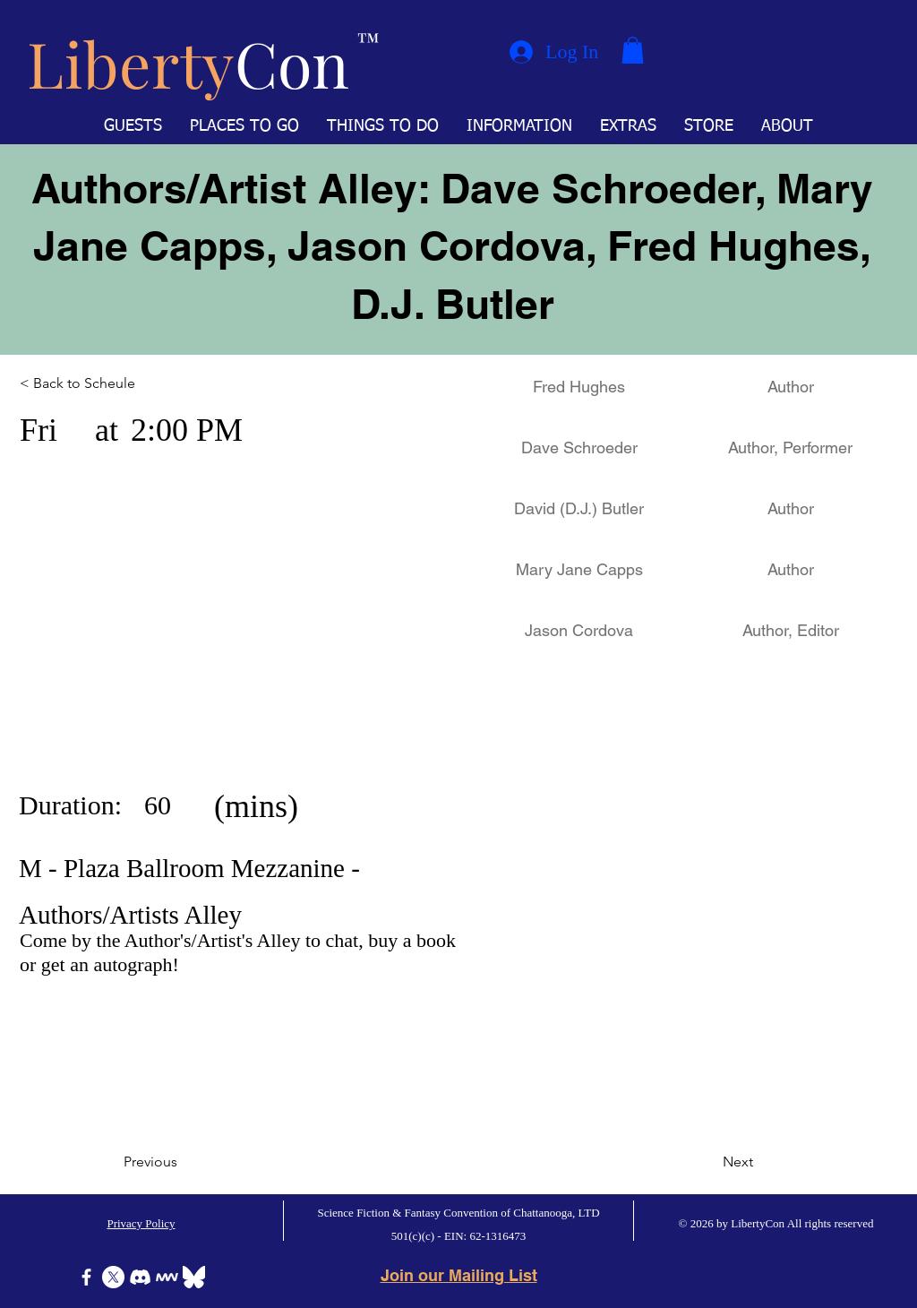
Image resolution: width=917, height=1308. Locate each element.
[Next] (708, 1162)
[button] (632, 50)
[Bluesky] (194, 1277)
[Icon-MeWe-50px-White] (167, 1277)
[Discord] (140, 1277)
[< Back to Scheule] (98, 383)
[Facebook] (86, 1277)
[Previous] (183, 1162)
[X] (113, 1277)
